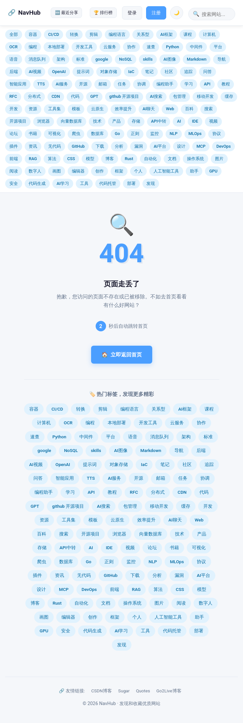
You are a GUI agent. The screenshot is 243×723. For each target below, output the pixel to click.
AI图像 (170, 59)
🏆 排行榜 (103, 12)
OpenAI (59, 71)
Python (172, 46)
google (101, 59)
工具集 (54, 108)
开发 (13, 108)
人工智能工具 (166, 171)
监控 (154, 133)
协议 (216, 133)
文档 (172, 158)
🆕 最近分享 (66, 12)
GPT (94, 96)
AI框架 (166, 34)
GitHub (78, 146)
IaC (131, 71)
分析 (119, 146)
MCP (201, 146)
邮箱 (103, 84)
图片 (219, 158)
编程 (33, 46)
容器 (33, 34)
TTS (41, 84)
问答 (207, 71)
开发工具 (84, 46)
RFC (13, 96)
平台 (218, 46)
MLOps (194, 133)
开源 (83, 84)
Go (117, 133)
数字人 (35, 171)
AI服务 (62, 84)
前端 (13, 158)
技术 (97, 121)
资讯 (33, 146)
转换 (74, 34)
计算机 (209, 34)
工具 (84, 183)
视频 (213, 121)
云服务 (109, 46)
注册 (156, 13)
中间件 (196, 46)
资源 (33, 108)
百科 (189, 108)
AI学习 (63, 183)
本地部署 (56, 46)
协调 (141, 84)
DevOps (223, 146)
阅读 (13, 171)
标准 (80, 59)
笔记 (149, 71)
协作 (131, 46)
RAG (33, 158)
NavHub (29, 12)
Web (170, 108)
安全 (13, 183)
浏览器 (43, 121)
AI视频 (35, 71)
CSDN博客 (101, 690)
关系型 (143, 34)
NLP (174, 133)
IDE (195, 121)
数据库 (97, 133)
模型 (90, 158)
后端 (13, 71)
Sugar (123, 690)
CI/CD (53, 34)
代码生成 (37, 183)
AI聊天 (148, 108)
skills (148, 59)
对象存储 (108, 71)
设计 (181, 146)
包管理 (179, 96)
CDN (55, 96)
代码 (75, 96)
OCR (13, 46)
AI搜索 (156, 96)
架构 (61, 59)
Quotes (143, 690)
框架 (119, 171)
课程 (187, 34)
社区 (169, 71)
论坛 (13, 133)
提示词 (83, 71)
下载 (100, 146)
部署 (131, 183)
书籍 (33, 133)
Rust (129, 158)
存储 (136, 121)
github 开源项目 (124, 96)
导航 (221, 59)
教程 (226, 84)
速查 (151, 46)
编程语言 (117, 34)
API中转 (158, 121)
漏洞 (138, 146)
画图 (56, 171)
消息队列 (37, 59)
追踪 (188, 71)
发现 (150, 183)
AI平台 (160, 146)
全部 (13, 34)
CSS (71, 158)
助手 (194, 171)
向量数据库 (71, 121)
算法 (52, 158)
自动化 (150, 158)
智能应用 (17, 84)
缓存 (229, 96)
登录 (132, 13)
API (207, 84)
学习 (188, 84)
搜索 (208, 108)
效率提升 (123, 108)
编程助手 (164, 84)
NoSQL (125, 59)
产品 (116, 121)
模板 (76, 108)
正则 (135, 133)
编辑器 (78, 171)
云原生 (97, 108)
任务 (122, 84)
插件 (13, 146)
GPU (213, 171)
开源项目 (17, 121)
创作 (99, 171)
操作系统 (195, 158)
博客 (109, 158)
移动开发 (205, 96)
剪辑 (93, 34)
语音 (13, 59)
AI (179, 121)
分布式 (34, 96)
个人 (138, 171)
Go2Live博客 (169, 690)
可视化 (54, 133)
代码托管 (107, 183)
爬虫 (76, 133)
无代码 (54, 146)
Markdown (196, 59)
